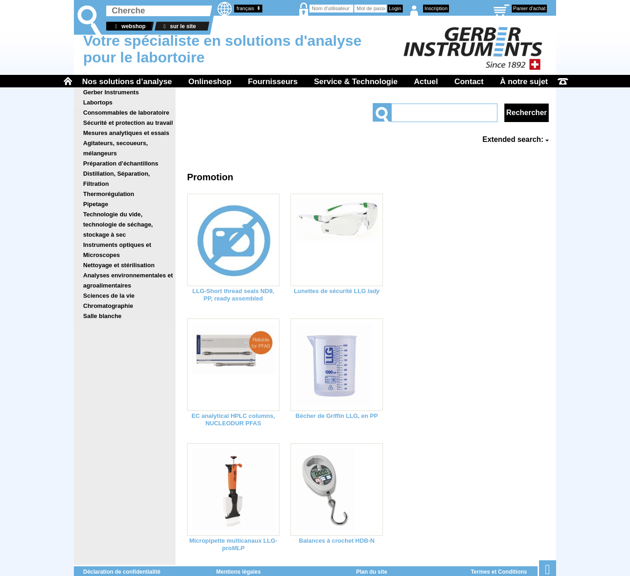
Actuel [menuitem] (426, 81)
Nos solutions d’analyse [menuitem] (127, 81)
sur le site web (178, 27)
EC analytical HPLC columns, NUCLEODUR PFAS (233, 419)
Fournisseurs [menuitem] (273, 81)
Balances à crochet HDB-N (337, 540)
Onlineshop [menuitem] (210, 81)
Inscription (436, 8)
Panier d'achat (529, 8)
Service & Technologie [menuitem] (356, 81)
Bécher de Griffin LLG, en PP (337, 415)
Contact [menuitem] (469, 81)
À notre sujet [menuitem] (524, 81)
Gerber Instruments (111, 92)
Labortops (98, 102)
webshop (128, 26)
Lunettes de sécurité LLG (337, 291)
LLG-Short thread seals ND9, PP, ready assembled (233, 295)
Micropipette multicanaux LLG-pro (233, 544)
